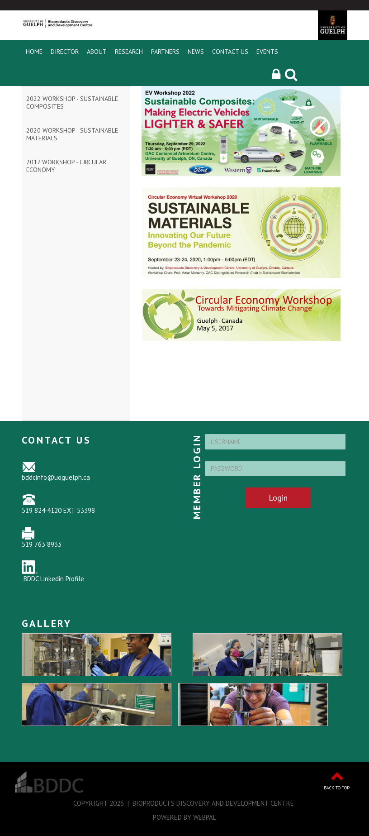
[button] (276, 74)
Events (267, 52)
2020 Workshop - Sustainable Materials (72, 134)
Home (34, 52)
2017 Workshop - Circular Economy (66, 166)
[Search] (291, 74)
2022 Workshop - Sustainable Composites (72, 102)
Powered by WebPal (184, 817)
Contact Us (230, 52)
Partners (165, 52)
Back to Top (337, 788)
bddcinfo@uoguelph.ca (56, 477)
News (196, 52)
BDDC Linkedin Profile (54, 578)
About (97, 52)
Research (129, 52)
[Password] (275, 468)
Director (65, 52)
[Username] (275, 441)
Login (278, 497)
